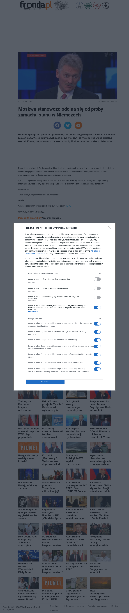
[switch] (97, 279)
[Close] (110, 228)
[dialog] (64, 306)
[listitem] (64, 273)
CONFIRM (45, 382)
